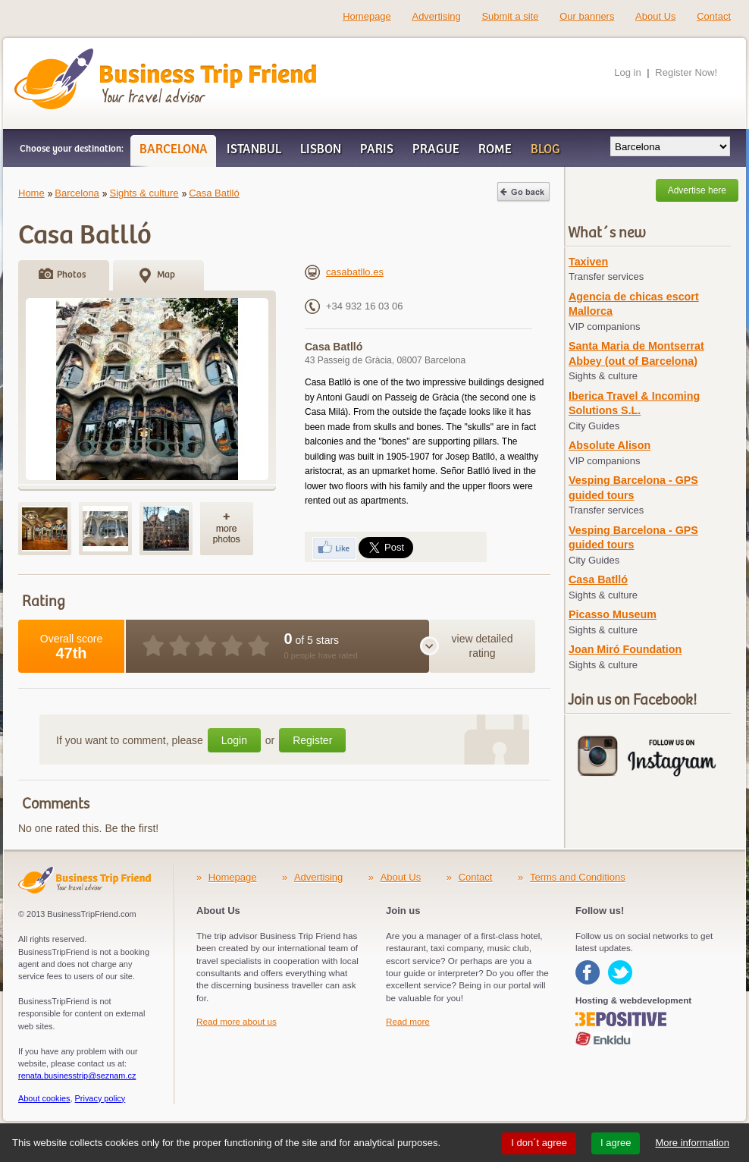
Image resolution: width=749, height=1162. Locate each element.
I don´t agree (539, 1142)
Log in (627, 72)
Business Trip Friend (111, 55)
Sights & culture (143, 193)
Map (166, 275)
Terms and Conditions (577, 877)
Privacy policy (100, 1098)
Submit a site (509, 16)
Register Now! (686, 72)
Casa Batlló (214, 193)
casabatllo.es (344, 272)
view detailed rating (482, 646)
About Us (655, 16)
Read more (408, 1021)
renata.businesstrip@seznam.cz (77, 1075)
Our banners (586, 16)
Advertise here (697, 190)
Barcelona (77, 193)
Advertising (436, 16)
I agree (615, 1142)
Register (312, 740)
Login (234, 740)
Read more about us (236, 1021)
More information (692, 1142)
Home (31, 193)
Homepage (367, 16)
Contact (714, 16)
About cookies (44, 1098)
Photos (71, 275)
